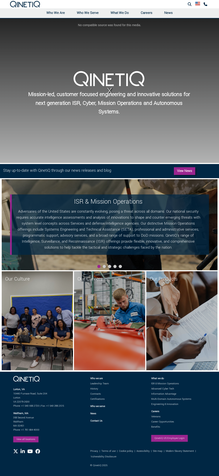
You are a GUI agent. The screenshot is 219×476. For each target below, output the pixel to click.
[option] (110, 224)
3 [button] (109, 266)
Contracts (95, 394)
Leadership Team (99, 383)
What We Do (120, 12)
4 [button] (115, 266)
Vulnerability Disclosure (103, 456)
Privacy (94, 451)
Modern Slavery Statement (180, 451)
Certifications (97, 399)
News (168, 12)
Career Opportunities (162, 422)
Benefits (155, 427)
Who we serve (97, 406)
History (94, 389)
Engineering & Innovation (164, 404)
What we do (157, 378)
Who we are (96, 378)
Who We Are (55, 12)
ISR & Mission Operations (165, 383)
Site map (158, 451)
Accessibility (143, 451)
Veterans (156, 416)
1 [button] (99, 266)
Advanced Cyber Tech (162, 389)
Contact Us (96, 421)
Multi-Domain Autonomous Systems (171, 399)
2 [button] (104, 266)
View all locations (25, 439)
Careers (146, 12)
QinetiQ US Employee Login (169, 438)
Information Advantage (163, 394)
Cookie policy (126, 451)
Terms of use (108, 451)
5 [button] (120, 266)
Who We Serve (88, 12)
